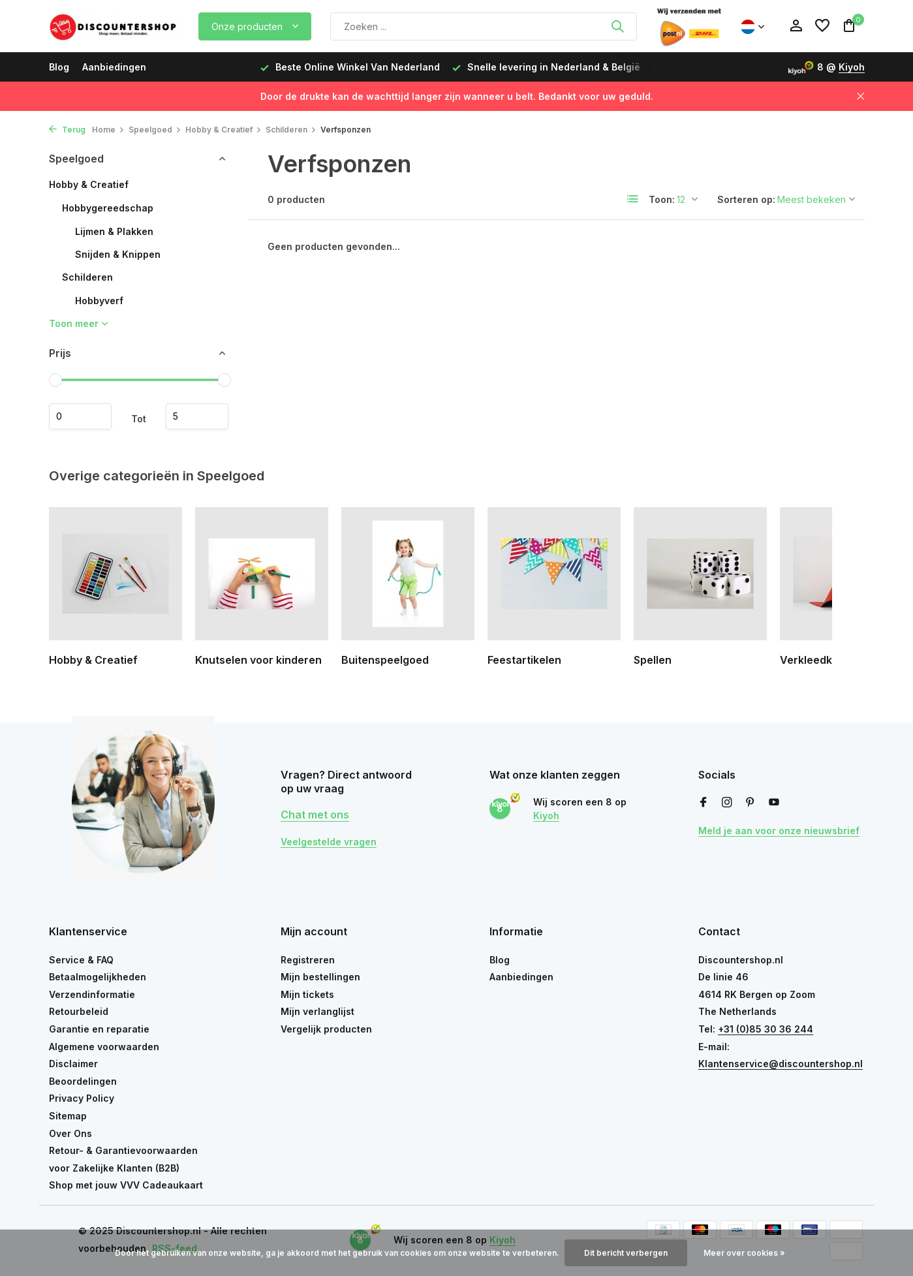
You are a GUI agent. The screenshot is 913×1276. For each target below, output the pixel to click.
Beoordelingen (83, 1081)
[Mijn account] (796, 26)
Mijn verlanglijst (317, 1011)
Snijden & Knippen (118, 254)
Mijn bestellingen (320, 976)
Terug (67, 129)
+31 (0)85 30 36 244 (765, 1029)
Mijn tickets (307, 994)
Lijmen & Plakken (114, 231)
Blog (59, 66)
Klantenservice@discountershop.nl (780, 1063)
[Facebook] (703, 803)
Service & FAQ (81, 959)
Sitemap (68, 1115)
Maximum (197, 416)
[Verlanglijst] (822, 26)
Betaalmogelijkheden (97, 976)
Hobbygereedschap (107, 207)
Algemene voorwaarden (104, 1046)
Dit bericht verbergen (626, 1253)
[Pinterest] (750, 803)
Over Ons (70, 1133)
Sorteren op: (746, 199)
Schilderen (291, 129)
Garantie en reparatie (99, 1029)
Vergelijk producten (326, 1029)
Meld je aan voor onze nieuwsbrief (778, 830)
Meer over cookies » (744, 1253)
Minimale (80, 416)
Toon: (662, 199)
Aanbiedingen (114, 66)
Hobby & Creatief (223, 129)
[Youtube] (774, 803)
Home (108, 129)
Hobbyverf (99, 300)
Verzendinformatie (92, 994)
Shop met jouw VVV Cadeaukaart (126, 1184)
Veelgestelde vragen (329, 841)
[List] (633, 199)
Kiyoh (852, 66)
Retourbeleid (78, 1011)
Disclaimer (73, 1063)
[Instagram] (727, 803)
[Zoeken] (483, 26)
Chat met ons (315, 814)
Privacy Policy (81, 1098)
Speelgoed (155, 129)
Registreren (308, 959)
